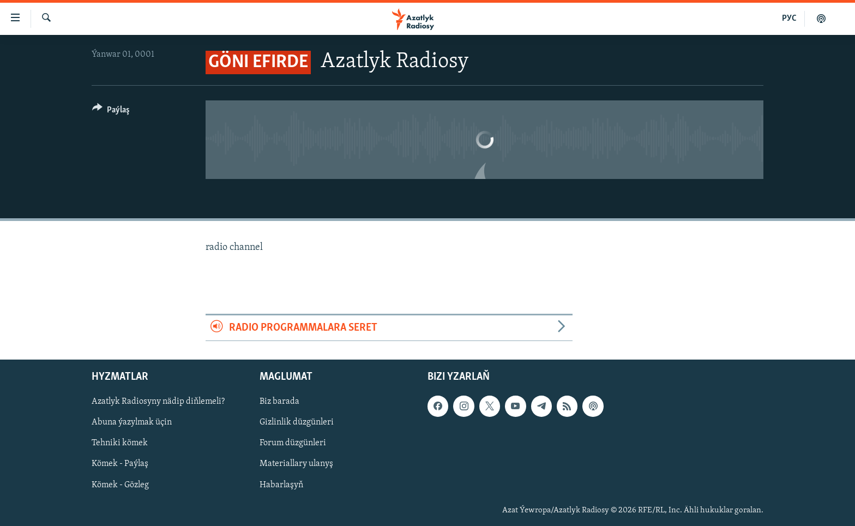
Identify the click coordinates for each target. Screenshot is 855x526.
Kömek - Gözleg (120, 484)
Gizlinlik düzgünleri (297, 422)
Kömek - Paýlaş (120, 463)
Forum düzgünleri (293, 443)
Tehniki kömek (120, 443)
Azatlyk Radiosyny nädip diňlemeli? (158, 401)
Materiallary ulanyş (296, 463)
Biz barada (279, 401)
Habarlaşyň (281, 484)
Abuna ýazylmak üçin (132, 422)
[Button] (111, 111)
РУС (789, 18)
